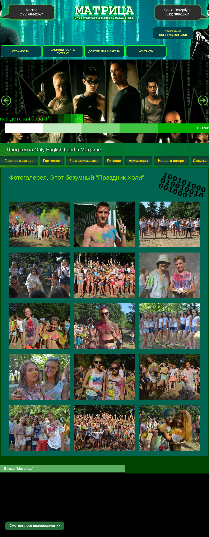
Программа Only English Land (173, 33)
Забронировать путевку (63, 51)
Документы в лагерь (104, 51)
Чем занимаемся (84, 160)
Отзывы (199, 160)
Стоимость (20, 51)
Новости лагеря (171, 160)
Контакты (146, 51)
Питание (114, 160)
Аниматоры (138, 160)
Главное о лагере (19, 160)
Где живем (51, 160)
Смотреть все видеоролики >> (34, 525)
